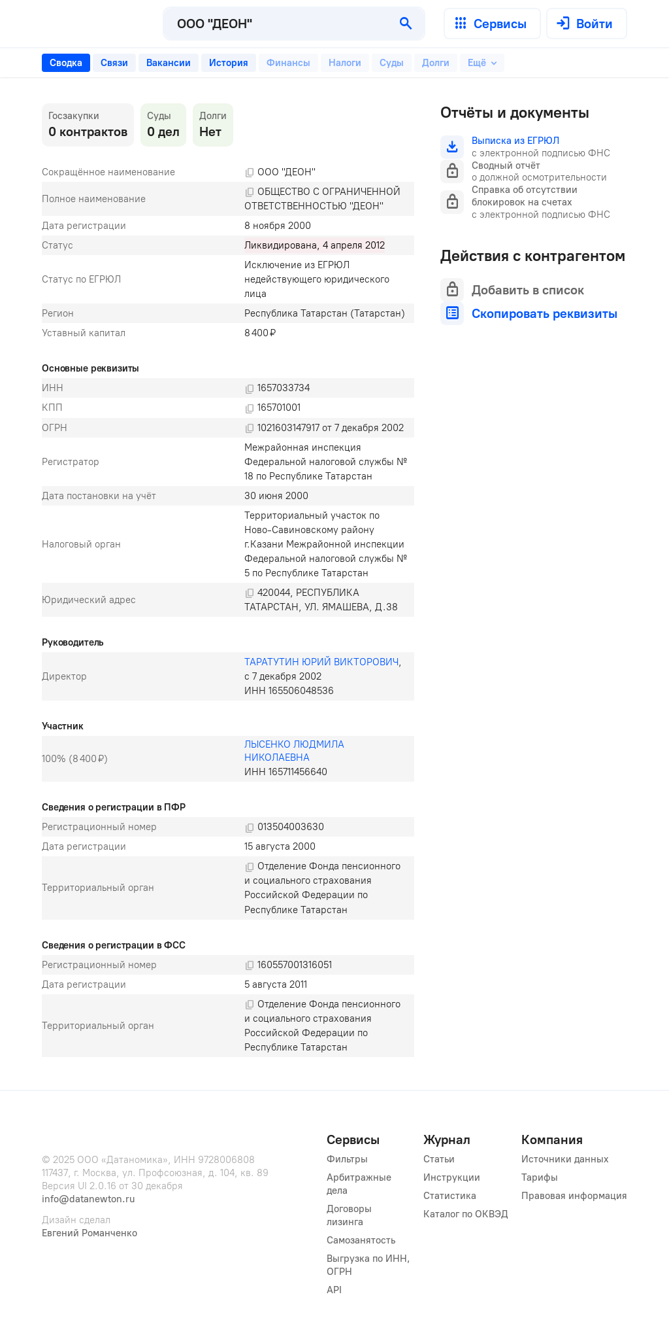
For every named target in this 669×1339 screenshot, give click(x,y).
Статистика (449, 1196)
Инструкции (451, 1177)
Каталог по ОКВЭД (465, 1214)
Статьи (439, 1159)
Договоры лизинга (350, 1215)
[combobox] (276, 23)
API (334, 1290)
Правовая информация (574, 1196)
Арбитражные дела (360, 1184)
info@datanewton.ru (88, 1199)
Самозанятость (361, 1240)
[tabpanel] (228, 580)
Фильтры (347, 1159)
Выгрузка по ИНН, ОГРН (368, 1265)
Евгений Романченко (89, 1233)
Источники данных (565, 1159)
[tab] (66, 63)
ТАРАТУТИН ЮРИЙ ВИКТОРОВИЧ (321, 662)
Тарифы (539, 1177)
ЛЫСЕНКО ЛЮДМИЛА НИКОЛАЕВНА (295, 751)
